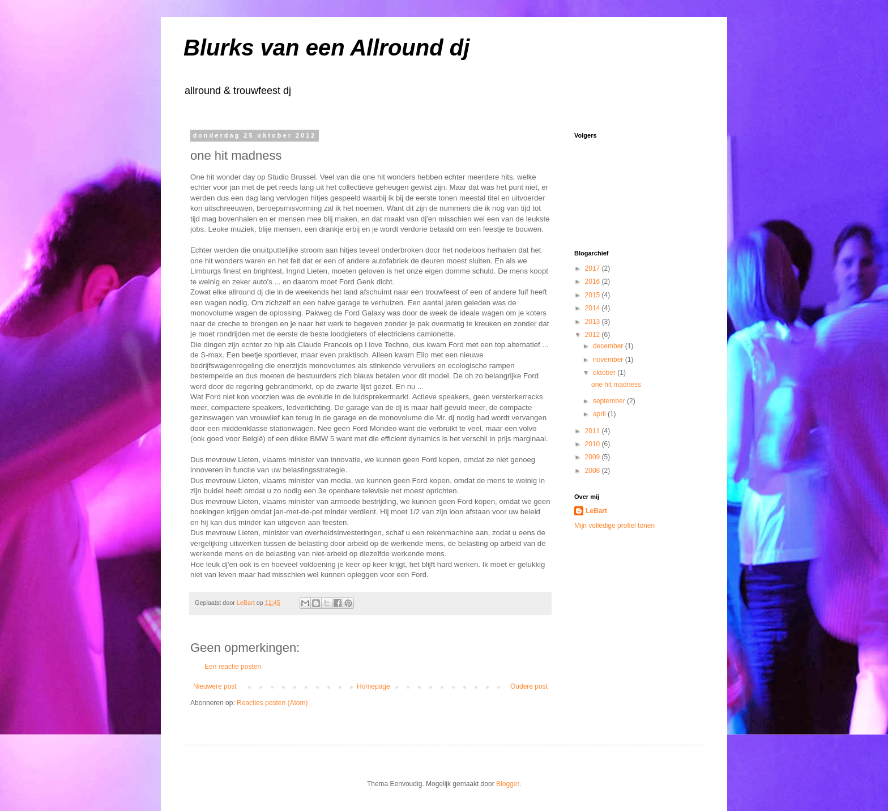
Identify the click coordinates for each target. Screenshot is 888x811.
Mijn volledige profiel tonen (614, 526)
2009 (593, 457)
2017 (593, 268)
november (609, 360)
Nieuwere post (215, 686)
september (610, 401)
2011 (593, 431)
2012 (593, 335)
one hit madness (616, 385)
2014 (593, 308)
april (600, 414)
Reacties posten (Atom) (272, 703)
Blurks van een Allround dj (326, 47)
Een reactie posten (232, 667)
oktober (605, 373)
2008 (593, 471)
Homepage (373, 686)
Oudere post (529, 686)
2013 (593, 322)
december (609, 346)
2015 (593, 295)
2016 (593, 281)
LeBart (596, 511)
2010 (593, 444)
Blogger (507, 784)
